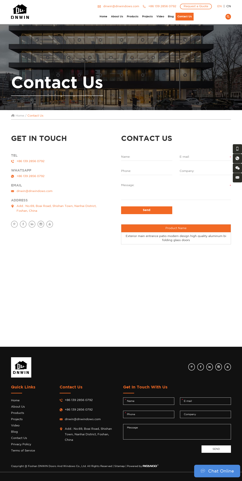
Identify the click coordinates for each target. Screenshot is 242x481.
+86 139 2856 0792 (31, 176)
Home (103, 16)
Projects (147, 16)
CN (228, 6)
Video (160, 16)
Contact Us (184, 16)
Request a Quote (196, 6)
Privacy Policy (21, 444)
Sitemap (119, 466)
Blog (171, 16)
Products (132, 16)
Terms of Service (23, 450)
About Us (117, 16)
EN (219, 6)
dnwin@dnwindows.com (121, 6)
